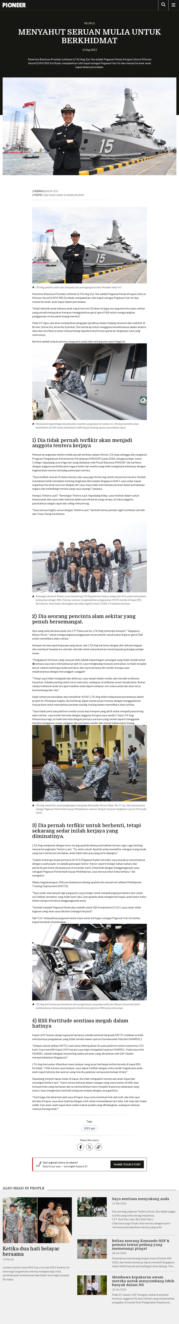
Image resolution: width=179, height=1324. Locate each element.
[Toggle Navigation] (173, 5)
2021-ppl (89, 1128)
